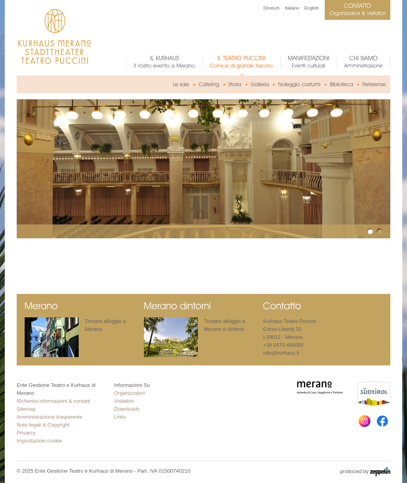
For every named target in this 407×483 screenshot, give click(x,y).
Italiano (292, 8)
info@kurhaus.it (281, 353)
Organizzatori (129, 393)
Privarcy (26, 433)
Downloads (127, 409)
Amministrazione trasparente (49, 417)
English (311, 8)
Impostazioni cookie (39, 441)
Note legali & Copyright (43, 425)
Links (120, 417)
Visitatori (124, 401)
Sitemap (26, 409)
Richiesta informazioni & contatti (53, 401)
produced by (365, 472)
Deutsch (271, 8)
